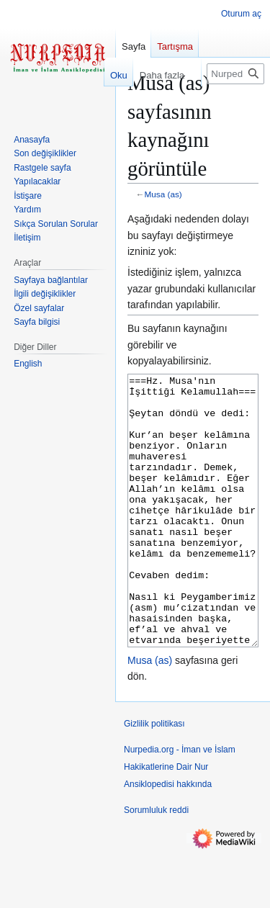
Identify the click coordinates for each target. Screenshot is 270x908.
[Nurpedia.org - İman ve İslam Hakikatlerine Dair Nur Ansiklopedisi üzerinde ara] (235, 73)
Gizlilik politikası (154, 778)
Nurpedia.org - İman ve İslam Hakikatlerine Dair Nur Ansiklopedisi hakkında (179, 821)
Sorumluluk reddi (156, 864)
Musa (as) (163, 194)
